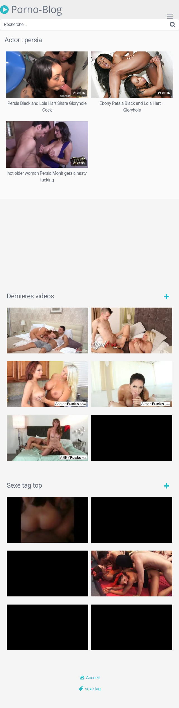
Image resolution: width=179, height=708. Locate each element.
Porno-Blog (31, 9)
